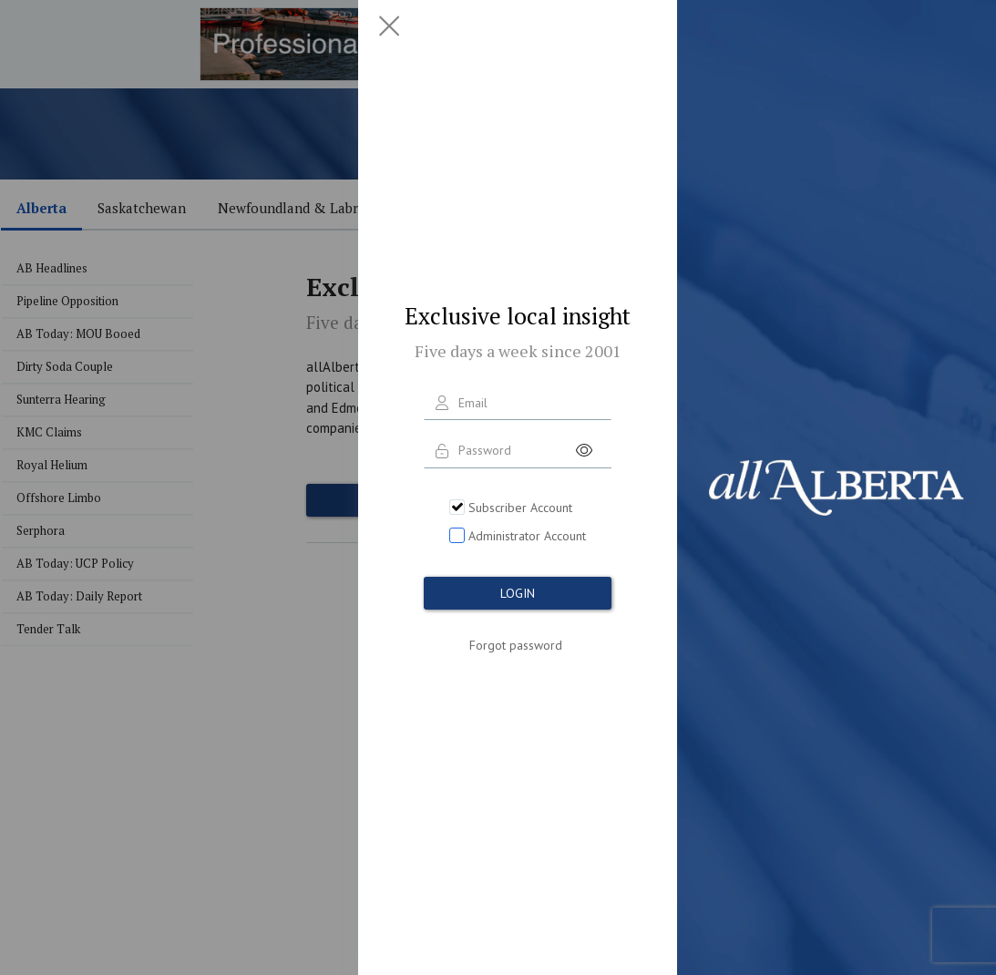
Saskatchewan (142, 208)
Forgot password (515, 645)
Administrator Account (527, 536)
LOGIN (517, 593)
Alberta (41, 208)
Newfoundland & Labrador (302, 208)
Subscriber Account (520, 507)
